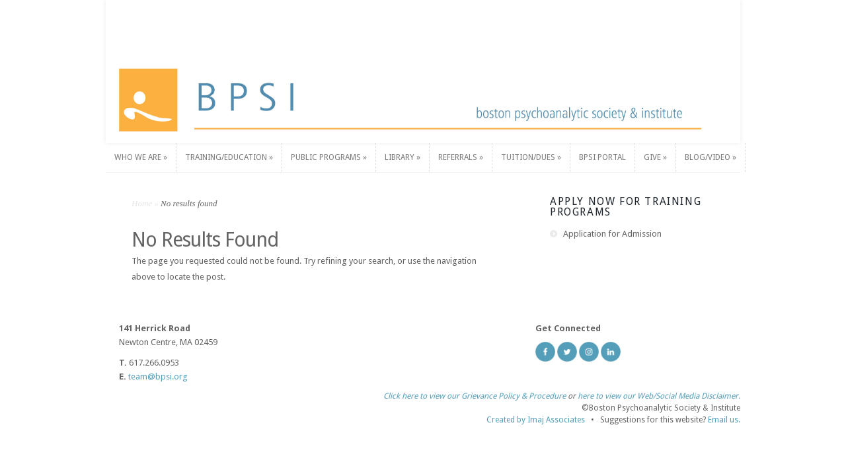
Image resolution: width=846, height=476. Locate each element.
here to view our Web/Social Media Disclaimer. (659, 396)
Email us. (724, 419)
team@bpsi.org (158, 376)
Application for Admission (612, 234)
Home (142, 203)
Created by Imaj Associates (535, 419)
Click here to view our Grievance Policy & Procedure (474, 396)
